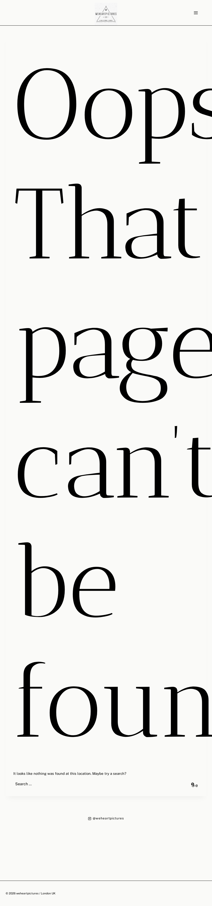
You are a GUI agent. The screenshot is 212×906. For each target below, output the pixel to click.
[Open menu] (195, 12)
